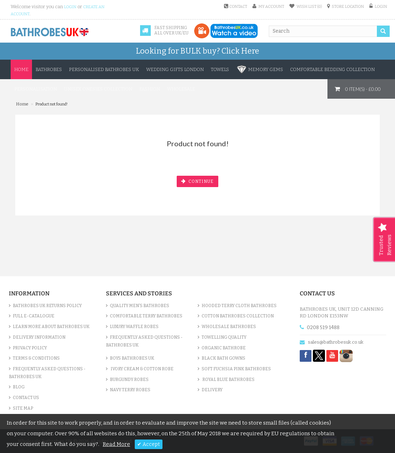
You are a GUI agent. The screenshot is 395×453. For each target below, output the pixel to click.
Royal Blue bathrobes (228, 379)
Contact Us (26, 397)
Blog (19, 386)
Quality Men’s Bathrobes (139, 305)
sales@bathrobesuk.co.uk (335, 342)
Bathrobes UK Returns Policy (47, 305)
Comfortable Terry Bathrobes (146, 315)
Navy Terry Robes (130, 389)
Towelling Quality (224, 337)
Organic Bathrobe (224, 347)
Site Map (23, 408)
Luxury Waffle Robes (134, 326)
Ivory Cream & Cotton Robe (142, 368)
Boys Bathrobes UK (132, 358)
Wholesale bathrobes (229, 326)
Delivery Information (39, 337)
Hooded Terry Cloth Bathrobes (239, 305)
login (70, 7)
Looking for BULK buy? (197, 51)
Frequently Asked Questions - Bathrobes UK (47, 372)
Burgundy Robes (129, 379)
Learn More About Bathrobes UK (51, 326)
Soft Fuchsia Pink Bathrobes (236, 368)
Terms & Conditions (36, 358)
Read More (116, 444)
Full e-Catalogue (33, 315)
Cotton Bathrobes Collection (238, 315)
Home (21, 69)
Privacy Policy (30, 347)
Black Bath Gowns (223, 358)
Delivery (212, 389)
